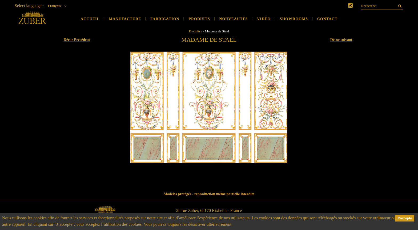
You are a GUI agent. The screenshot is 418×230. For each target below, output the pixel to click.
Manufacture (125, 19)
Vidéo (264, 19)
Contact (327, 19)
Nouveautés (233, 19)
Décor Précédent (77, 40)
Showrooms (294, 19)
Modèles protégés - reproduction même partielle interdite (209, 194)
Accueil (90, 19)
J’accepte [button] (404, 218)
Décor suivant (341, 40)
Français (58, 6)
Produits (199, 19)
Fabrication (164, 19)
